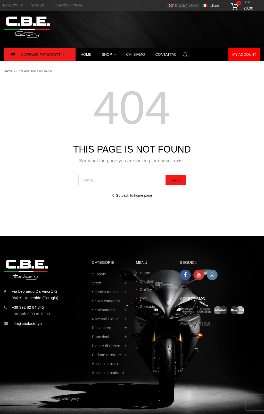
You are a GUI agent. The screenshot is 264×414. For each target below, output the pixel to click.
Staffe (97, 283)
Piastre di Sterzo (106, 346)
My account (244, 54)
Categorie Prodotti (43, 55)
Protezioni (100, 337)
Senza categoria (106, 301)
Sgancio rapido (105, 292)
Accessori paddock (108, 372)
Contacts (147, 306)
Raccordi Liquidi (105, 319)
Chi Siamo (149, 281)
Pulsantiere (101, 327)
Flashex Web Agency (64, 399)
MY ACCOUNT (13, 5)
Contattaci (166, 54)
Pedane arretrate (106, 355)
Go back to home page (132, 195)
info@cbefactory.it (27, 323)
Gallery (146, 289)
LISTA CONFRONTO (68, 5)
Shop (109, 54)
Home (86, 54)
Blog (143, 298)
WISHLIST (38, 5)
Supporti (99, 274)
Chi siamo (135, 54)
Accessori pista (105, 363)
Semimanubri (103, 310)
